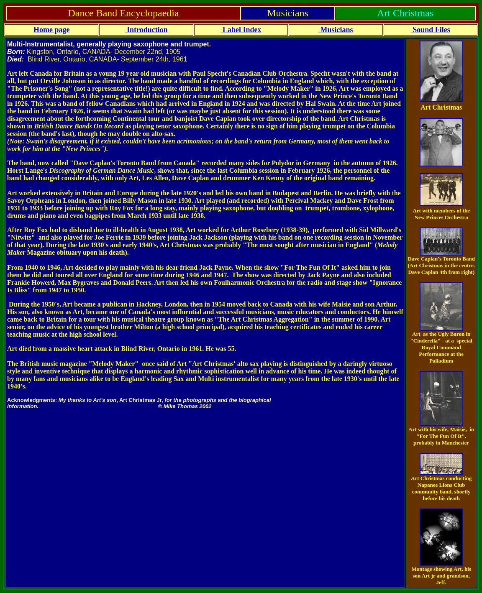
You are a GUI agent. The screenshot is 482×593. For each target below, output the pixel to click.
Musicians (335, 30)
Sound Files (430, 30)
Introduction (146, 30)
